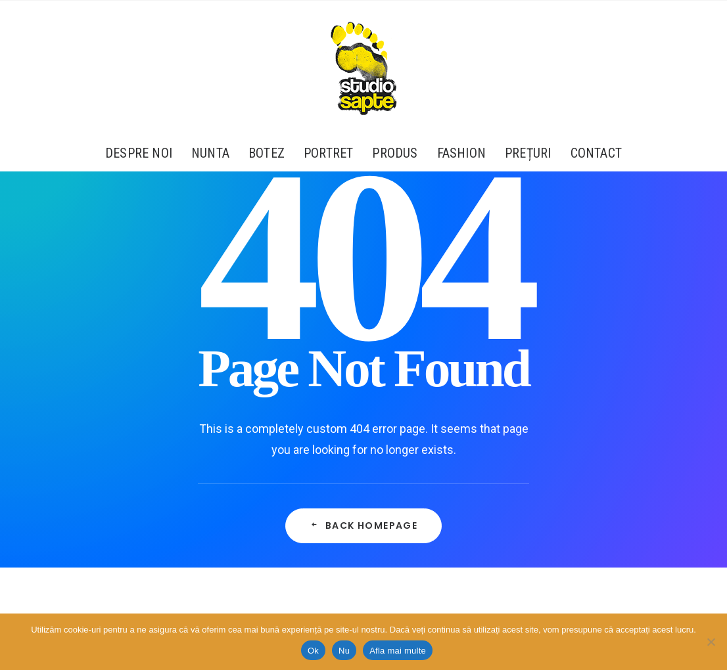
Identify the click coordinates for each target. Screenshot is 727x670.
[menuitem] (143, 153)
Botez (266, 153)
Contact (596, 153)
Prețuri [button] (528, 153)
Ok (313, 651)
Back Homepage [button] (364, 525)
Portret (328, 153)
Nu (344, 651)
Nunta (210, 153)
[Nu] (710, 641)
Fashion (461, 153)
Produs (394, 153)
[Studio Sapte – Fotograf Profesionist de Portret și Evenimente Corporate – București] (363, 67)
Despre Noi (138, 153)
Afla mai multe (397, 651)
